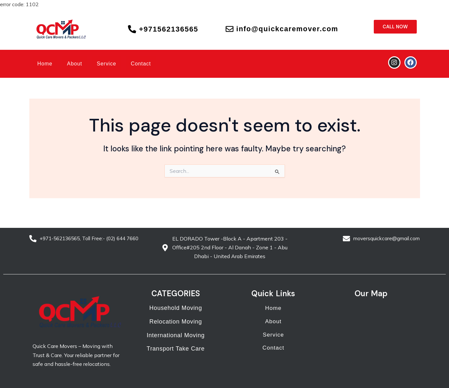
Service (106, 63)
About (74, 63)
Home (44, 63)
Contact (141, 63)
